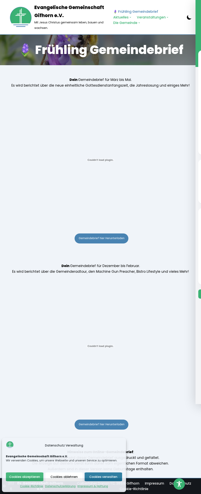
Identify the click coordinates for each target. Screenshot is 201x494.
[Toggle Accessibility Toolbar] (179, 484)
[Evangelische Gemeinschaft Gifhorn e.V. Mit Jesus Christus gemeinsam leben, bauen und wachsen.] (58, 17)
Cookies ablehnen (64, 477)
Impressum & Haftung (93, 486)
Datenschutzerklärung (60, 486)
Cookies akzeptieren (24, 477)
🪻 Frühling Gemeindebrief (135, 11)
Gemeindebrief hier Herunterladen (101, 238)
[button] (130, 17)
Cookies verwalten (103, 477)
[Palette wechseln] (189, 17)
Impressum (154, 483)
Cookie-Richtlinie (31, 486)
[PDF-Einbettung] (100, 160)
